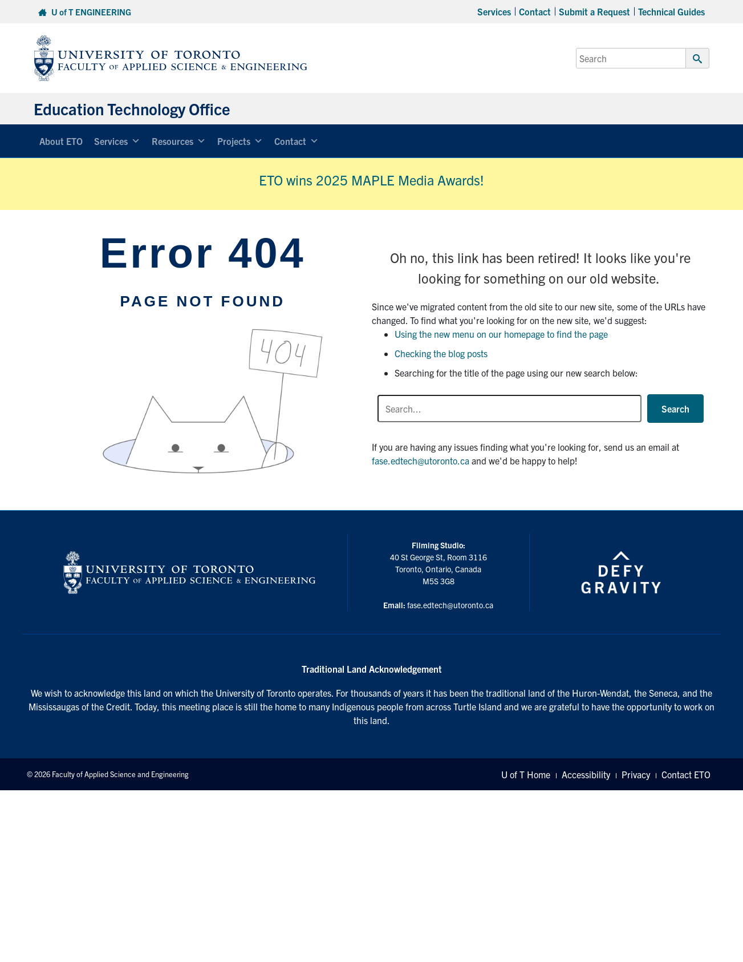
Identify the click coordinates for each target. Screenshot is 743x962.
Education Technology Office (132, 108)
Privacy (636, 774)
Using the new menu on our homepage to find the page (501, 333)
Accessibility (586, 774)
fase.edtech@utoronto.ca (420, 460)
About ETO (61, 141)
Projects (240, 140)
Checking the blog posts (441, 353)
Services (494, 11)
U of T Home (525, 774)
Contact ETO (685, 774)
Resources (179, 140)
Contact (535, 11)
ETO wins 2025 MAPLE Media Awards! (371, 179)
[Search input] (509, 408)
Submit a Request (594, 11)
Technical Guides (671, 11)
